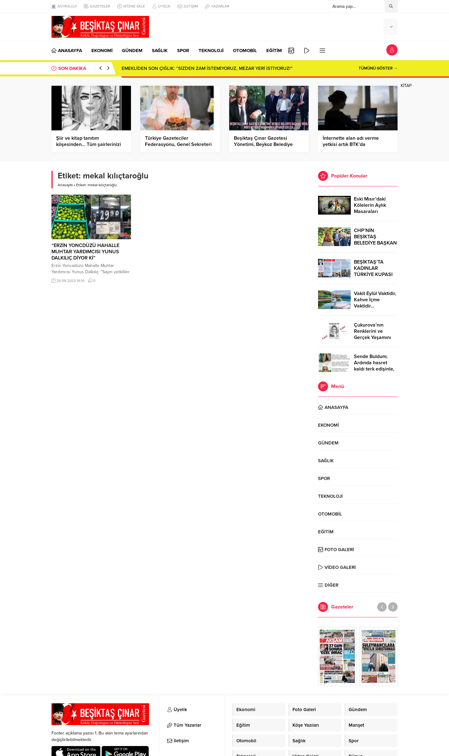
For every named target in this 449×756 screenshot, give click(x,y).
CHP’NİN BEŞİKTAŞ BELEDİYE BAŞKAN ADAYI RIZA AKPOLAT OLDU (375, 243)
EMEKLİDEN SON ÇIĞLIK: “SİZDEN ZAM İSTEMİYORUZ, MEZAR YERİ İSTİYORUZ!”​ (207, 68)
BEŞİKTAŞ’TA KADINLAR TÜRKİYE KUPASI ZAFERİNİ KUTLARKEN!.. (373, 274)
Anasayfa (65, 185)
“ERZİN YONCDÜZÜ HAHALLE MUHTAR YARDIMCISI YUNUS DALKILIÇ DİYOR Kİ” (85, 251)
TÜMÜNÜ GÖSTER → (378, 68)
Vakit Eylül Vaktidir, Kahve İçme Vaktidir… (375, 299)
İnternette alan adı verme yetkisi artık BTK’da (351, 141)
